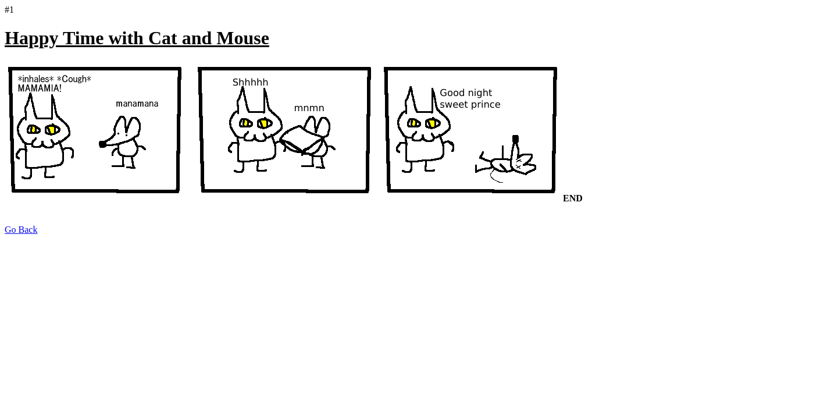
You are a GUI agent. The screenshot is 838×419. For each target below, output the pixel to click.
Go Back (21, 230)
